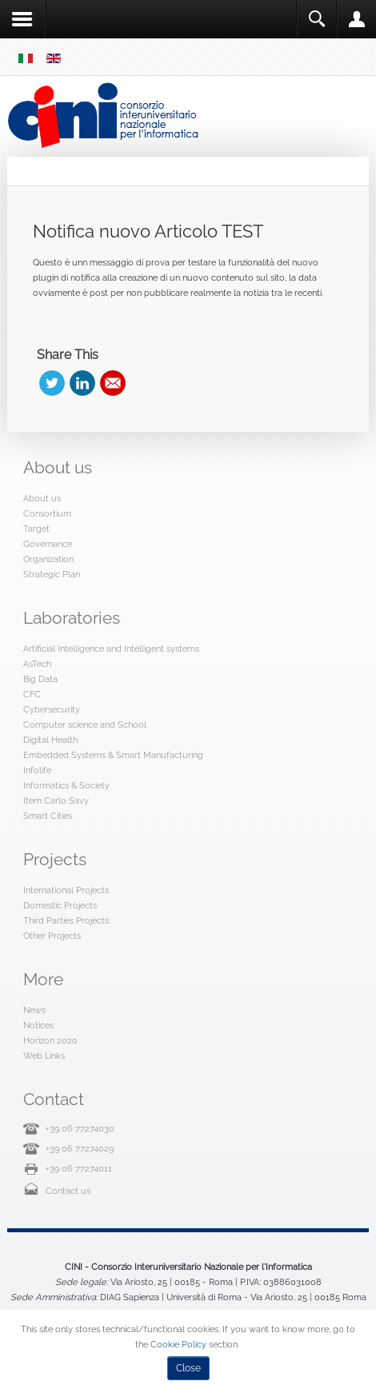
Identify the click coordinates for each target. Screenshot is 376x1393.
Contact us (68, 1190)
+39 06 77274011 (79, 1168)
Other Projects (52, 935)
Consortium (47, 513)
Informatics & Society (66, 785)
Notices (38, 1025)
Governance (47, 543)
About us (42, 498)
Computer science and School (84, 724)
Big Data (40, 679)
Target (36, 528)
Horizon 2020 (50, 1040)
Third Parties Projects (66, 920)
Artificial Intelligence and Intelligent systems (111, 648)
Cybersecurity (51, 709)
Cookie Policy (178, 1344)
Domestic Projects (60, 905)
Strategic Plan (51, 574)
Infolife (37, 770)
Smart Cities (47, 815)
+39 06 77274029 (80, 1148)
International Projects (66, 890)
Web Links (44, 1055)
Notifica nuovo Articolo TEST (148, 231)
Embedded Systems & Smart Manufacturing (113, 754)
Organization (48, 559)
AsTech (37, 663)
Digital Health (50, 739)
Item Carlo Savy (56, 800)
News (34, 1010)
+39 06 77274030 (80, 1128)
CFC (32, 694)
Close (188, 1368)
